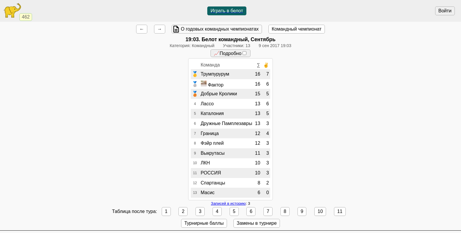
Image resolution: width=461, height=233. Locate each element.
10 (320, 211)
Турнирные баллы (204, 223)
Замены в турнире (257, 223)
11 (340, 211)
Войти (445, 10)
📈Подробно (230, 53)
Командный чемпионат (296, 28)
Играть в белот (227, 10)
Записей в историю (228, 203)
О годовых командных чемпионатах (220, 28)
